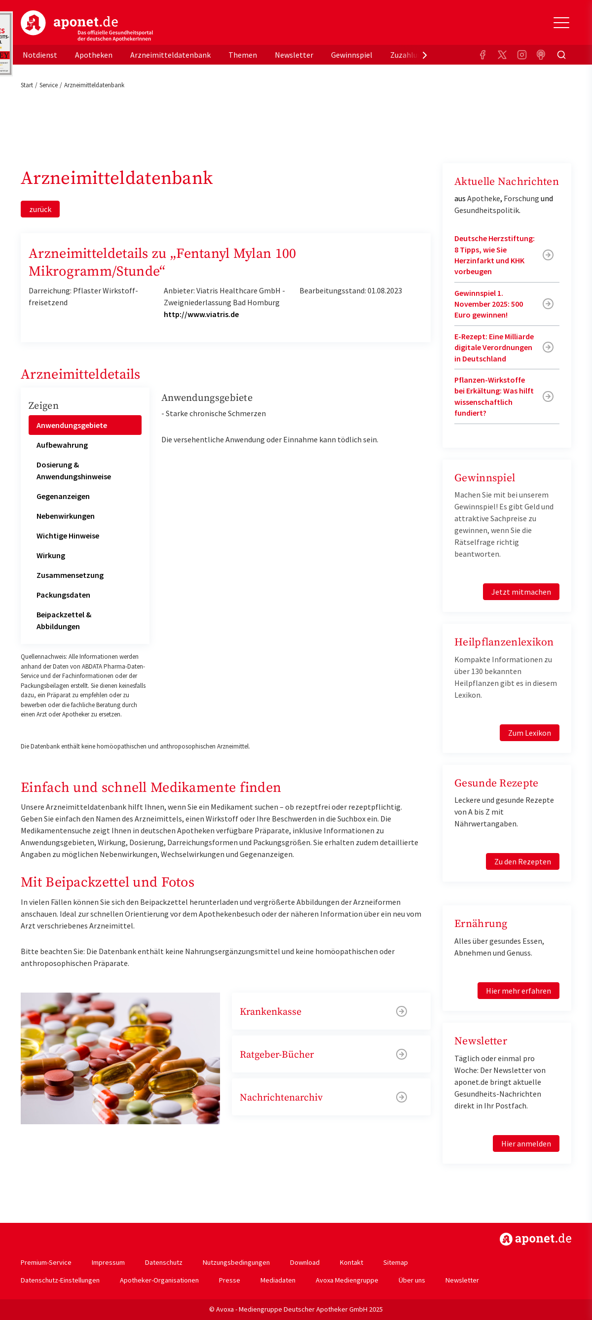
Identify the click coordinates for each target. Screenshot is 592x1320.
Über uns (412, 1280)
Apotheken (93, 55)
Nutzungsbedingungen (236, 1262)
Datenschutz (164, 1262)
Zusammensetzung (70, 575)
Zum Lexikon (529, 733)
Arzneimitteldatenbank (170, 55)
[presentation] (425, 55)
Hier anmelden (526, 1143)
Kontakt (351, 1262)
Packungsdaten (63, 595)
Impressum (108, 1262)
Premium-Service (46, 1262)
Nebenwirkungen (66, 516)
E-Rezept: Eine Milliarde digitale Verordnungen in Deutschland (494, 347)
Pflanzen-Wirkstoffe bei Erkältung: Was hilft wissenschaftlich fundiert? (494, 396)
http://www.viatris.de (201, 314)
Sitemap (395, 1262)
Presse (229, 1280)
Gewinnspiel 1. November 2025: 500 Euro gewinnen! (488, 304)
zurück (40, 209)
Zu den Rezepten (522, 861)
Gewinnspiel (351, 55)
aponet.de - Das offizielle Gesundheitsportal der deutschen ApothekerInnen (87, 26)
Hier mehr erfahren (518, 991)
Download (305, 1262)
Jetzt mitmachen (521, 592)
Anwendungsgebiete (72, 425)
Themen (242, 55)
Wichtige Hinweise (68, 535)
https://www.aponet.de (535, 1239)
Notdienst (40, 55)
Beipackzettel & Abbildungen (64, 620)
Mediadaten (278, 1280)
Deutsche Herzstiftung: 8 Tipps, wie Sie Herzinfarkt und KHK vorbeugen (494, 254)
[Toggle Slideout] (561, 23)
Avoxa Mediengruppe (347, 1280)
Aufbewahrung (62, 445)
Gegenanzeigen (63, 496)
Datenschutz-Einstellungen (60, 1280)
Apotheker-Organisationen (159, 1280)
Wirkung (51, 555)
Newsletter (294, 55)
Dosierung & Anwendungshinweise (74, 470)
